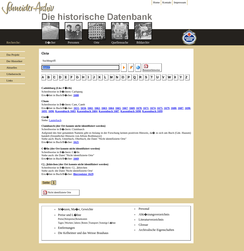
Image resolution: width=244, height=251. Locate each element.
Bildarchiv (143, 42)
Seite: (47, 183)
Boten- (85, 223)
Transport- (94, 223)
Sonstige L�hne (107, 223)
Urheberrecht (13, 74)
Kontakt (166, 2)
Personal (144, 209)
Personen (73, 42)
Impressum (180, 2)
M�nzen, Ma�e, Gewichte (75, 209)
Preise (61, 219)
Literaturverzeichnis (151, 219)
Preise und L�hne (69, 215)
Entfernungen (66, 228)
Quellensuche (119, 42)
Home (156, 2)
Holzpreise (69, 219)
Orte (96, 42)
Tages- (61, 223)
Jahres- (77, 223)
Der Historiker (14, 61)
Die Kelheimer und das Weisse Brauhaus (83, 233)
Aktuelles (11, 67)
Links (9, 80)
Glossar (143, 225)
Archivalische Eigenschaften (156, 230)
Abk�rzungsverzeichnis (154, 214)
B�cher (50, 42)
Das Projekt (12, 54)
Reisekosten (81, 219)
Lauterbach (55, 120)
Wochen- (69, 223)
